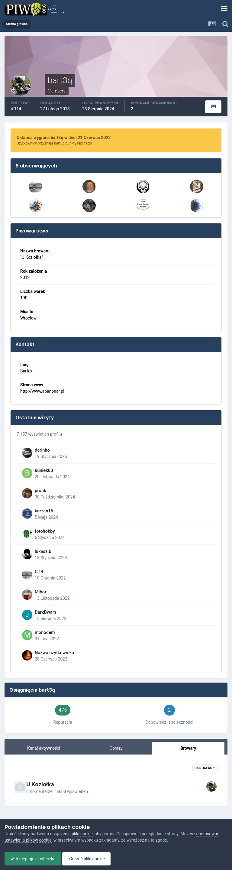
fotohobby (45, 531)
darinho (42, 450)
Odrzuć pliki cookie (88, 858)
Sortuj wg (205, 768)
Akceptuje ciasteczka (33, 858)
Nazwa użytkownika (54, 652)
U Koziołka (40, 784)
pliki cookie (82, 833)
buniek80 (44, 470)
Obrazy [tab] (115, 748)
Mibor (40, 592)
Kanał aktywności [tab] (43, 748)
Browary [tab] (188, 748)
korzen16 (44, 511)
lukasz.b (43, 551)
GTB (39, 571)
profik (40, 490)
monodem (45, 632)
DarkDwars (45, 612)
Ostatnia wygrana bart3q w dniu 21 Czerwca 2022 (64, 137)
